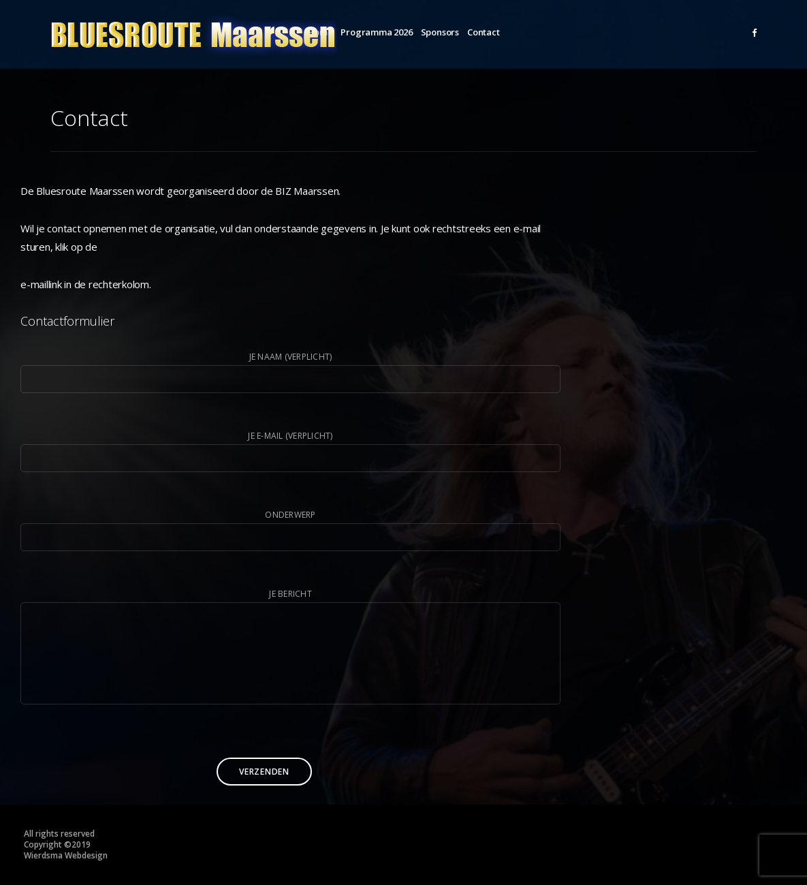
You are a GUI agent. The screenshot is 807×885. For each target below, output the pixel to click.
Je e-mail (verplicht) (290, 451)
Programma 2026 (376, 32)
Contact (483, 32)
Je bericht (290, 649)
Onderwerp (290, 530)
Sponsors (440, 32)
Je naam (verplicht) (290, 372)
